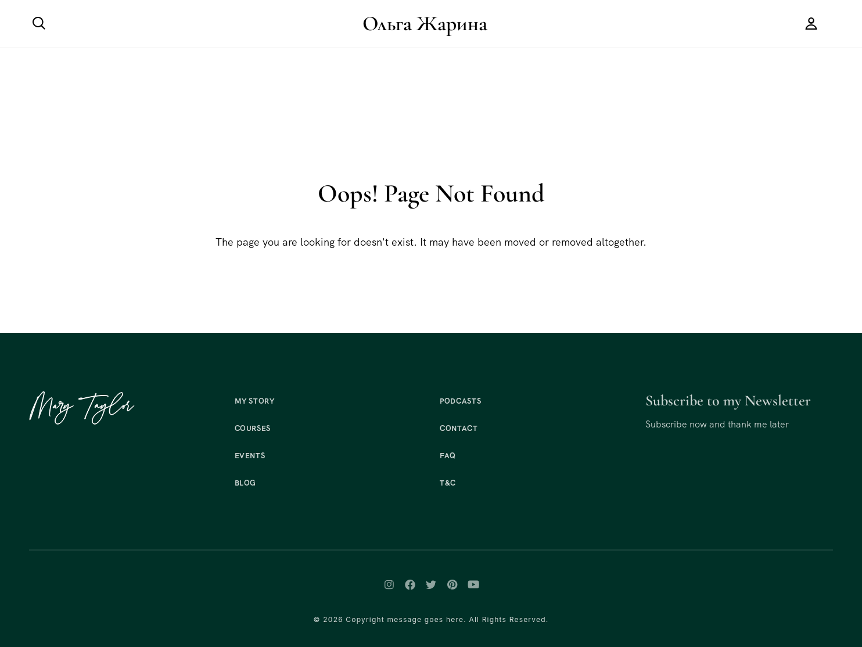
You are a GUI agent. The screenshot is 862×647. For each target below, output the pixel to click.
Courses (253, 428)
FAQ (448, 456)
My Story (255, 401)
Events (250, 456)
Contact (459, 428)
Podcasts (460, 401)
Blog (246, 483)
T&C (448, 483)
